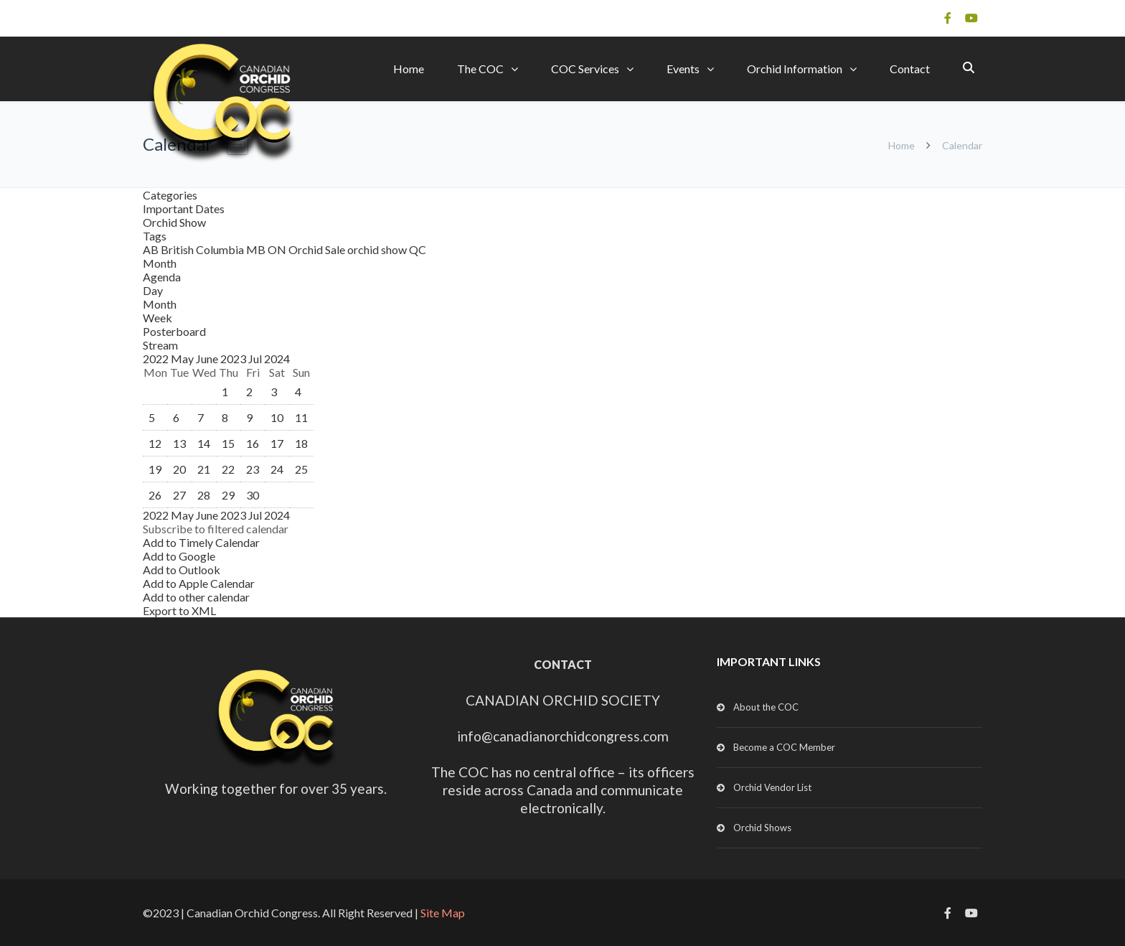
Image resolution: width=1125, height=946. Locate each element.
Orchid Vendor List (772, 787)
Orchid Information (794, 68)
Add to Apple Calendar (199, 583)
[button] (215, 528)
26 (155, 495)
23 (252, 469)
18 (301, 443)
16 (252, 443)
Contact (910, 68)
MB (257, 249)
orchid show (378, 249)
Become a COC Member (784, 747)
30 (252, 495)
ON (278, 249)
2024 (277, 358)
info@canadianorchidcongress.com (563, 736)
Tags (154, 236)
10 (276, 417)
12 (155, 443)
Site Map (442, 912)
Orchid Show (174, 222)
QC (417, 249)
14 (203, 443)
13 (179, 443)
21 (203, 469)
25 (301, 469)
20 (179, 469)
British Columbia (203, 249)
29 (228, 495)
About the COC (766, 707)
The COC (480, 68)
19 (155, 469)
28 (203, 495)
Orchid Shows (762, 827)
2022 (157, 358)
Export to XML (179, 610)
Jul (256, 358)
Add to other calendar (196, 597)
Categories (170, 195)
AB (152, 249)
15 (228, 443)
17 (276, 443)
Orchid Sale (317, 249)
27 (179, 495)
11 (301, 417)
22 (228, 469)
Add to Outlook (181, 569)
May (183, 358)
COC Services (585, 68)
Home (408, 68)
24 (276, 469)
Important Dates (184, 208)
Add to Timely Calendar (201, 542)
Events (683, 68)
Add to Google (179, 556)
